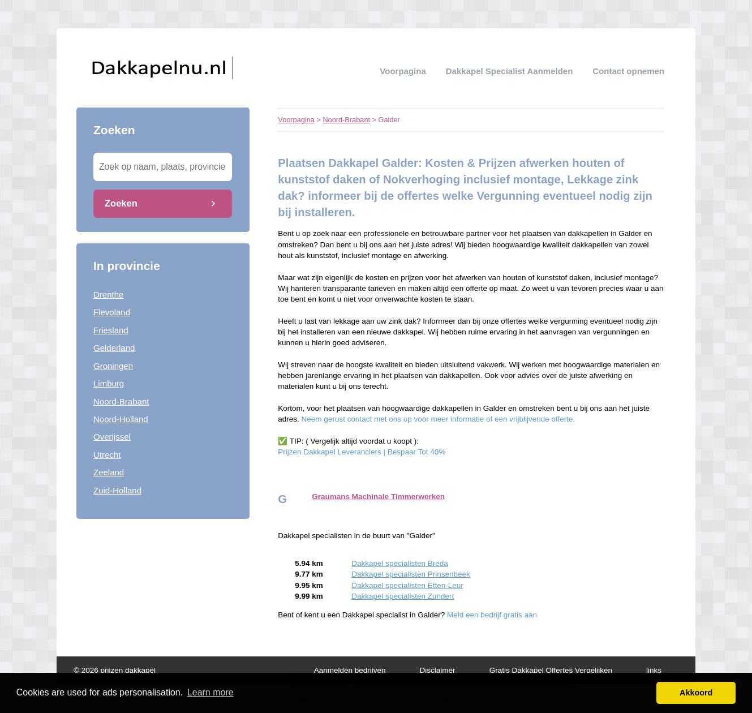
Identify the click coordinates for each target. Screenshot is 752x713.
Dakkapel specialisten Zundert (402, 596)
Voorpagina (403, 71)
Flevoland (111, 312)
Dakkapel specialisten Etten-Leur (407, 585)
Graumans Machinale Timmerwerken (378, 496)
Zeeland (108, 472)
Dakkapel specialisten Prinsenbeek (410, 574)
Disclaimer (438, 670)
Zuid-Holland (117, 490)
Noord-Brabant (121, 401)
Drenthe (108, 294)
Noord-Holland (120, 419)
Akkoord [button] (696, 692)
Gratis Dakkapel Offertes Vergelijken (550, 670)
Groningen (113, 366)
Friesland (110, 330)
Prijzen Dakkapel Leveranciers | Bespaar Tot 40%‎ (361, 452)
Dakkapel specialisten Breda (399, 563)
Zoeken (121, 203)
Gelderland (114, 348)
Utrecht (107, 454)
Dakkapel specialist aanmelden (509, 71)
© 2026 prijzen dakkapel (115, 670)
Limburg (108, 383)
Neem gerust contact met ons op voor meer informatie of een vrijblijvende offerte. (438, 419)
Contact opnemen (628, 71)
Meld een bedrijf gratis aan (492, 615)
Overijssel (112, 436)
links (653, 670)
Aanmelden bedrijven (350, 670)
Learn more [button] (210, 692)
